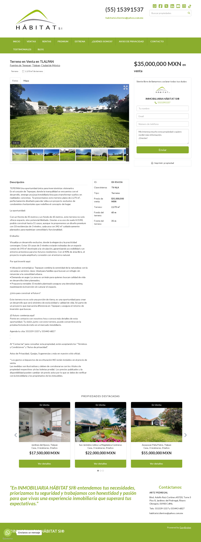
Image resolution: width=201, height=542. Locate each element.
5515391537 (164, 102)
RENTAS (46, 41)
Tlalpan (36, 65)
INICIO (16, 41)
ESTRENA (80, 41)
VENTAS (31, 41)
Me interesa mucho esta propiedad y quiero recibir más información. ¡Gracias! (163, 136)
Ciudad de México (50, 65)
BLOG (41, 49)
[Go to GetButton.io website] (8, 539)
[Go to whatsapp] (8, 533)
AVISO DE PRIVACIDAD (131, 41)
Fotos (15, 80)
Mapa (26, 80)
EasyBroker (185, 527)
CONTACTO (157, 41)
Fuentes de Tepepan (20, 65)
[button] (14, 435)
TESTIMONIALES (22, 49)
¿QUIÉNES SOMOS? (102, 41)
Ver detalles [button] (44, 463)
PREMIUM (63, 41)
